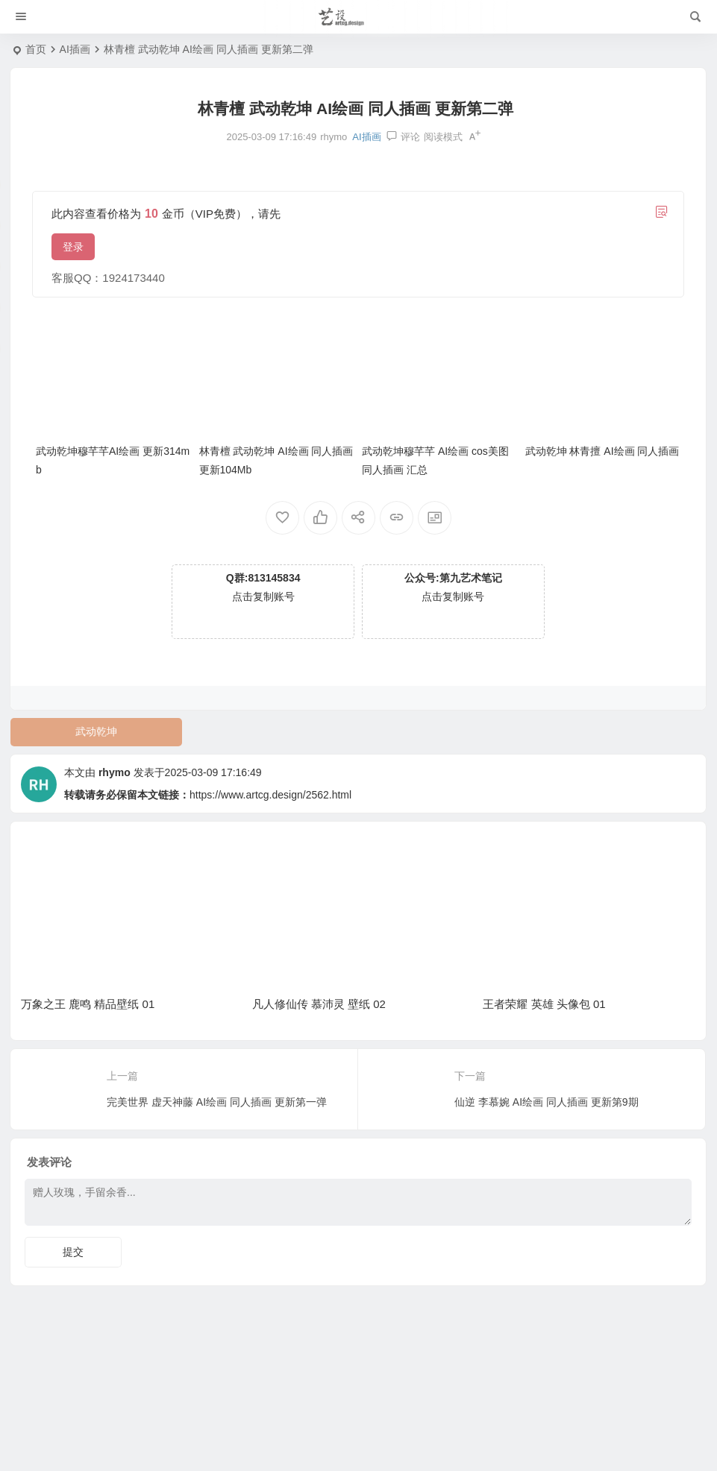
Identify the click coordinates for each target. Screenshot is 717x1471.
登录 (73, 247)
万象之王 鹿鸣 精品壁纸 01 (87, 1004)
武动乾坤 (96, 731)
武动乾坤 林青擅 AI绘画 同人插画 (602, 451)
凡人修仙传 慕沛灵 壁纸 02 (319, 1004)
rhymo (114, 772)
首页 (35, 49)
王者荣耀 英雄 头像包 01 (544, 1004)
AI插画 (75, 49)
